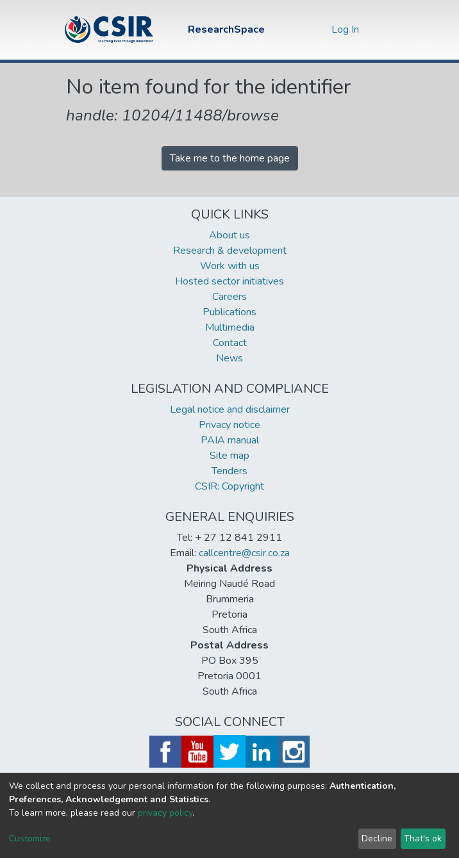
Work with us (230, 266)
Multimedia (230, 327)
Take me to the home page (230, 158)
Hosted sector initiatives (229, 281)
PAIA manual (230, 440)
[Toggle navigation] (385, 29)
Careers (229, 297)
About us (229, 235)
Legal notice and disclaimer (230, 409)
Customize (30, 838)
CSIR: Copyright (229, 486)
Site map (229, 456)
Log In (346, 29)
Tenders (229, 471)
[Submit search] (299, 29)
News (229, 358)
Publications (229, 312)
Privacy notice (229, 425)
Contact (230, 343)
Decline (377, 838)
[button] (318, 29)
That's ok (423, 838)
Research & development (230, 250)
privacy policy (165, 813)
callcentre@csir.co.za (244, 553)
